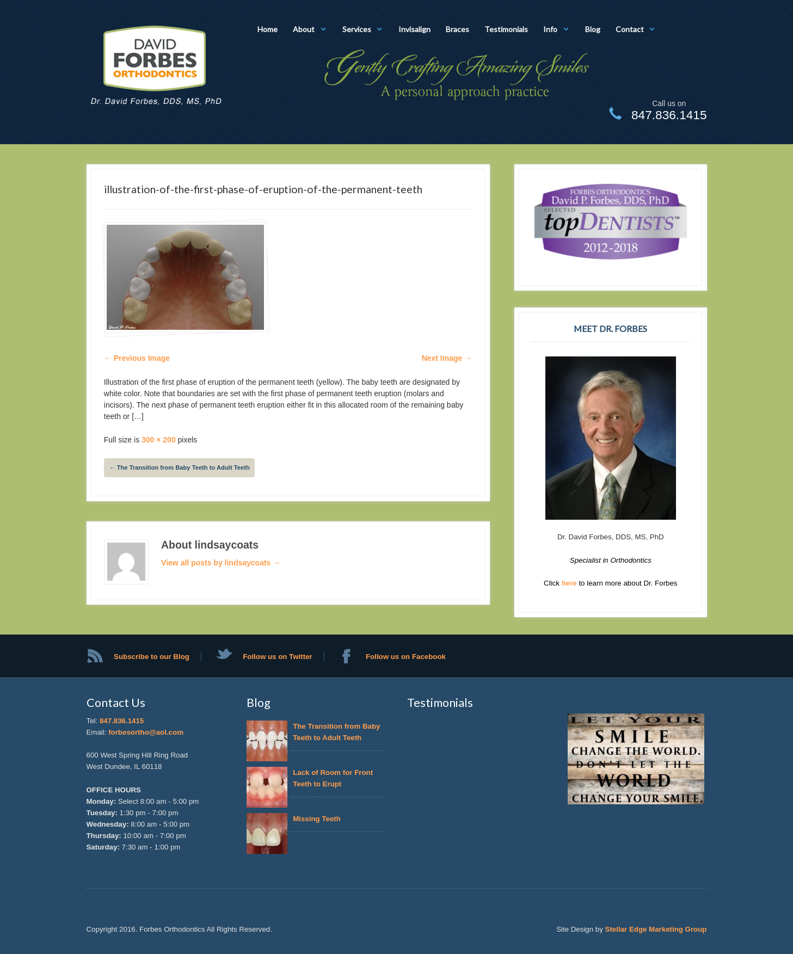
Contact (630, 29)
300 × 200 (159, 439)
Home (267, 29)
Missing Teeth (319, 819)
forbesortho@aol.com (145, 732)
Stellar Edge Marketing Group (656, 929)
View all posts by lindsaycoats (220, 562)
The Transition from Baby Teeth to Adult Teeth (179, 467)
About (304, 29)
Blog (592, 29)
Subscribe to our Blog (151, 657)
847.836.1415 (122, 721)
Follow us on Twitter (277, 657)
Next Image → (447, 358)
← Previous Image (137, 358)
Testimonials (506, 29)
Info (550, 29)
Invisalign (414, 29)
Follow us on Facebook (406, 657)
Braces (457, 29)
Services (356, 29)
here (570, 583)
